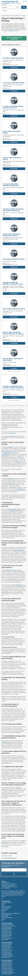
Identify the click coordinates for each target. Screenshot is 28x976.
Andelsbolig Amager (6, 931)
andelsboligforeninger (10, 570)
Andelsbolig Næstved (6, 928)
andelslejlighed (7, 453)
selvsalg (20, 455)
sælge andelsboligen (17, 585)
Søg (24, 7)
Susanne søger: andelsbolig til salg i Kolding (13, 359)
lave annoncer (11, 436)
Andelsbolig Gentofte (6, 971)
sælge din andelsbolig (18, 550)
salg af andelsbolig (8, 447)
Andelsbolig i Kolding (6, 855)
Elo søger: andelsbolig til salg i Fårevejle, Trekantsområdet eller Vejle (13, 387)
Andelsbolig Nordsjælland (7, 972)
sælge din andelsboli (6, 451)
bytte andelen (18, 461)
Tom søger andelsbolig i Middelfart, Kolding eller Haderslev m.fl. (11, 185)
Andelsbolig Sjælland (6, 973)
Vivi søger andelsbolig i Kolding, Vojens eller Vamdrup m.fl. (13, 209)
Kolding (23, 15)
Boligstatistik (4, 916)
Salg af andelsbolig (5, 15)
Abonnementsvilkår (6, 906)
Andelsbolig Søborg (6, 965)
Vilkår (2, 905)
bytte (8, 464)
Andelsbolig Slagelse (6, 954)
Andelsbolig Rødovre (6, 953)
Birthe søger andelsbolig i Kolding (14, 309)
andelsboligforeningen (9, 483)
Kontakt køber (14, 67)
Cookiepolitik (4, 909)
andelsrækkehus (5, 454)
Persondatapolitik (5, 908)
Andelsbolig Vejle (5, 949)
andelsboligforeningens (15, 510)
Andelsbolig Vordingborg (7, 969)
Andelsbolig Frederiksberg (8, 925)
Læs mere (14, 368)
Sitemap (3, 918)
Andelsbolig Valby (6, 957)
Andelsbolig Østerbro (6, 961)
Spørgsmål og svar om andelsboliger (10, 913)
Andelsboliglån (5, 939)
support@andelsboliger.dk (8, 885)
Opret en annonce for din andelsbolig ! (14, 38)
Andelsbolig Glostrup (6, 943)
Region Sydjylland (16, 15)
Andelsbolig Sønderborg (7, 956)
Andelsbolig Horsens (6, 932)
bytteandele (11, 433)
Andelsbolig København (7, 924)
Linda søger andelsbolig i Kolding (13, 259)
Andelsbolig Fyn (5, 936)
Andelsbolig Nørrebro (6, 962)
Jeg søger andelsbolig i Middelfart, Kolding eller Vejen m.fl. (13, 284)
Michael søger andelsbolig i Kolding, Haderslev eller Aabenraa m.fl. (14, 333)
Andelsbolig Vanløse (6, 968)
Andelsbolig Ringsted (6, 964)
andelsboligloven (21, 488)
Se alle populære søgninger (10, 858)
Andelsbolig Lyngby (6, 951)
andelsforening (5, 455)
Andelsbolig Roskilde (6, 938)
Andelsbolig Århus (6, 929)
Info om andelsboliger (6, 917)
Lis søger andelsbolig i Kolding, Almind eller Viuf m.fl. (13, 107)
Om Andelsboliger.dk (6, 902)
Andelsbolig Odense (6, 927)
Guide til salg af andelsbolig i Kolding (13, 405)
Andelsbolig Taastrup (6, 967)
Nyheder (3, 910)
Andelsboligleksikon (6, 914)
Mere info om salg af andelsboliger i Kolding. (13, 30)
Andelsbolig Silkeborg (6, 947)
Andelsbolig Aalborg (6, 934)
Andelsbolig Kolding (6, 945)
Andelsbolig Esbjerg (6, 935)
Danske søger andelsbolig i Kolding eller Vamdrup (12, 234)
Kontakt (3, 903)
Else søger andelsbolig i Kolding (13, 58)
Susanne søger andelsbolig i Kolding (12, 158)
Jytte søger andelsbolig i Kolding (13, 83)
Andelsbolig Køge (5, 946)
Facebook (2, 898)
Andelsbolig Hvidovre (6, 950)
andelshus (13, 453)
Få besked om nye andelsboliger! (23, 2)
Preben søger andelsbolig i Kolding (11, 132)
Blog (2, 912)
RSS (2, 920)
